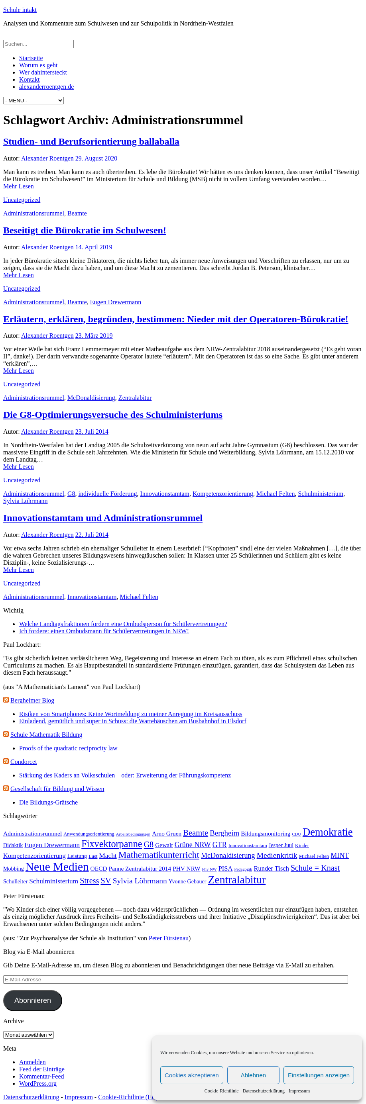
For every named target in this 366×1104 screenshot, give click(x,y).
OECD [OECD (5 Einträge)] (99, 868)
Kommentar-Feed (41, 1076)
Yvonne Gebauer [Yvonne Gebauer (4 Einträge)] (188, 881)
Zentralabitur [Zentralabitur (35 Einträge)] (237, 879)
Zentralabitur (135, 397)
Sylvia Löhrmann (25, 500)
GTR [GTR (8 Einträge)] (220, 845)
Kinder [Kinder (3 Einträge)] (302, 845)
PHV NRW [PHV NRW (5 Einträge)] (187, 868)
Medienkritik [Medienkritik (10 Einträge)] (277, 855)
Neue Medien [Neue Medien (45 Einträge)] (57, 866)
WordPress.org (38, 1083)
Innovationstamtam (165, 493)
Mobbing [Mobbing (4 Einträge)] (13, 868)
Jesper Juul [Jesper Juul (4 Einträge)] (281, 845)
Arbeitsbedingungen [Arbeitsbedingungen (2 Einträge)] (133, 834)
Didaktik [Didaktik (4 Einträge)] (13, 845)
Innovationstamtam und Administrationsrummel (103, 518)
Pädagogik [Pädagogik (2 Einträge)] (243, 869)
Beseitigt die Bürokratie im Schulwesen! (84, 230)
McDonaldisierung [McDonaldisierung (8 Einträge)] (228, 855)
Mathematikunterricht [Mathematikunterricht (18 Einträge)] (158, 855)
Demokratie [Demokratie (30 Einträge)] (328, 832)
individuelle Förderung (107, 493)
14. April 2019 (93, 247)
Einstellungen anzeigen (319, 1075)
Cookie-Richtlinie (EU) (128, 1097)
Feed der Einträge (42, 1069)
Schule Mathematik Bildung (46, 734)
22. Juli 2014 (91, 534)
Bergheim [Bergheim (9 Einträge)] (224, 833)
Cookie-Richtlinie (222, 1091)
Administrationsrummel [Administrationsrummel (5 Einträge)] (32, 833)
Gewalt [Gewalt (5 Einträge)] (164, 845)
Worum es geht (38, 65)
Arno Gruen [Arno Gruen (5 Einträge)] (166, 833)
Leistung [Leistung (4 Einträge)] (77, 856)
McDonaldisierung (91, 397)
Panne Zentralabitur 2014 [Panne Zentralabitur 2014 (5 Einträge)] (140, 868)
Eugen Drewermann (115, 302)
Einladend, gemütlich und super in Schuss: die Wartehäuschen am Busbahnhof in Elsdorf (132, 721)
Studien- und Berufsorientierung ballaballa (91, 141)
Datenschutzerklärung (264, 1091)
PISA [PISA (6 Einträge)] (225, 868)
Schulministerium (320, 493)
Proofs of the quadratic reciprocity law (68, 748)
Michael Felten (275, 493)
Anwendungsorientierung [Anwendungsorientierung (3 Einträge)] (88, 834)
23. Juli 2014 (91, 431)
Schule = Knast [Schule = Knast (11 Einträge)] (315, 867)
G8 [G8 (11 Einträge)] (149, 844)
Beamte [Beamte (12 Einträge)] (195, 832)
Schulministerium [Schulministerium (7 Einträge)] (53, 881)
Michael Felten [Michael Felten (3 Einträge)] (314, 856)
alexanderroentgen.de (46, 86)
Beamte (77, 213)
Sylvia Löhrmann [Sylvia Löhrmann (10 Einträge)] (140, 881)
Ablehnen (253, 1075)
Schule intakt (20, 9)
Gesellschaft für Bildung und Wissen (57, 788)
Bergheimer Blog (32, 700)
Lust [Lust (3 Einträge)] (93, 856)
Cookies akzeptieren (192, 1075)
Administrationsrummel (33, 213)
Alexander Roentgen (47, 158)
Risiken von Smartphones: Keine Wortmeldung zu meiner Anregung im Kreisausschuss (130, 714)
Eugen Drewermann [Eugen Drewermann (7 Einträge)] (52, 845)
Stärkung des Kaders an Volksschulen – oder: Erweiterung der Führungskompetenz (125, 775)
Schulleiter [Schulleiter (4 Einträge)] (15, 881)
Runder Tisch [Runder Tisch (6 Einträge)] (271, 868)
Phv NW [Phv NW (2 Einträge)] (209, 869)
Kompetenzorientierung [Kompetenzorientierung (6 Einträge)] (34, 855)
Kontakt (29, 79)
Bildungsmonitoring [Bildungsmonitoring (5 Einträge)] (265, 833)
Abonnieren (32, 1000)
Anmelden (32, 1062)
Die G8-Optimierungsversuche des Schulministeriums (112, 414)
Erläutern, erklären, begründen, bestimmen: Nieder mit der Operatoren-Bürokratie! (175, 319)
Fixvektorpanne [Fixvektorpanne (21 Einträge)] (111, 843)
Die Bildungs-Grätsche (48, 802)
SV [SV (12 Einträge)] (105, 880)
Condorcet (23, 761)
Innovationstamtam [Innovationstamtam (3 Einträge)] (247, 845)
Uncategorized (21, 199)
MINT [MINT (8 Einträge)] (340, 855)
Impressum (299, 1091)
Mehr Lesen (18, 186)
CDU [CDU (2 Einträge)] (296, 834)
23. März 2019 (94, 335)
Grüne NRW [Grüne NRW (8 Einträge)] (193, 845)
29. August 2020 (96, 158)
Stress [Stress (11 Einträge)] (89, 880)
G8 (71, 493)
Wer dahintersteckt (43, 72)
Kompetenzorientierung (223, 493)
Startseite (31, 58)
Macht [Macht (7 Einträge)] (107, 855)
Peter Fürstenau (169, 938)
